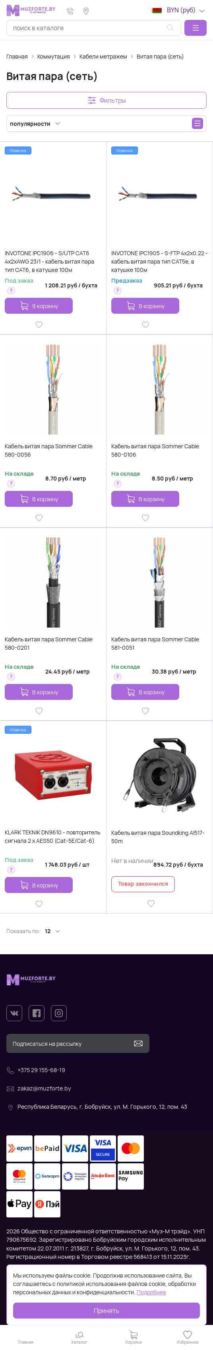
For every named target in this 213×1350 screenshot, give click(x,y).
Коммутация (53, 56)
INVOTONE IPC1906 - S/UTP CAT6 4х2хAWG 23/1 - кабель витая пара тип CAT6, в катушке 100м (49, 261)
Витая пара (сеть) (160, 56)
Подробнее (151, 1292)
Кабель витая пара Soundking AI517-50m (158, 837)
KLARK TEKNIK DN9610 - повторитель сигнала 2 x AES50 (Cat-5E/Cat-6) (52, 836)
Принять (106, 1310)
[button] (195, 28)
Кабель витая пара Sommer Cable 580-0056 (49, 450)
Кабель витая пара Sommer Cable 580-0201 (49, 643)
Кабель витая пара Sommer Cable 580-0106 (155, 450)
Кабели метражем (103, 56)
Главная (17, 56)
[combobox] (93, 28)
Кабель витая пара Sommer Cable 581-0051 (155, 643)
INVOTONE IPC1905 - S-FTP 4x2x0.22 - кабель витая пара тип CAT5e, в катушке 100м (159, 261)
